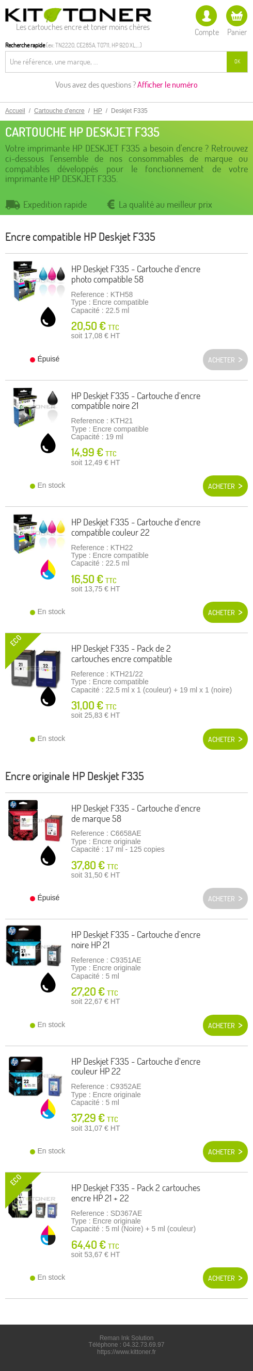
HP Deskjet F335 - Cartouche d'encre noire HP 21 (135, 940)
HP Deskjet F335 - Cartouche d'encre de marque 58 (135, 813)
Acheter (221, 486)
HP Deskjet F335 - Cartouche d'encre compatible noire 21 (135, 401)
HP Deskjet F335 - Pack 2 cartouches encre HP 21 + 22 (135, 1193)
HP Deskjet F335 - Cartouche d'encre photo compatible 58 (135, 274)
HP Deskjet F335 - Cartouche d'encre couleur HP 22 (135, 1066)
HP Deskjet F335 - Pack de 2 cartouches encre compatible (121, 653)
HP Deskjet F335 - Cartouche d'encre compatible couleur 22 (135, 527)
